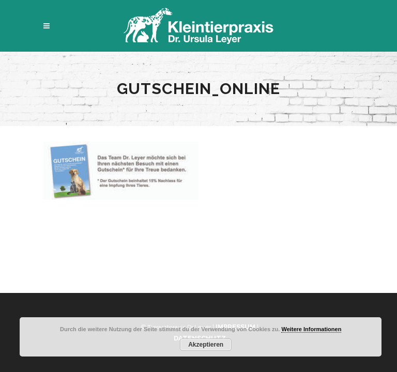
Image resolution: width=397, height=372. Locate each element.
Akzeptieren (205, 344)
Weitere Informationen (311, 329)
